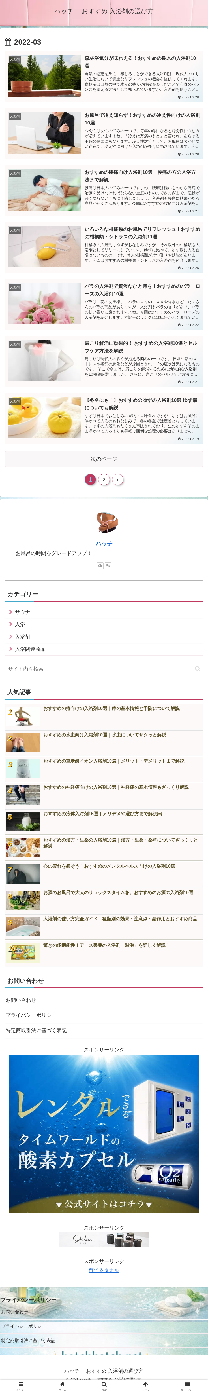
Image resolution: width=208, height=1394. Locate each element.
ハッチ (104, 547)
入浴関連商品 (30, 653)
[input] (104, 672)
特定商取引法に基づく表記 (36, 1034)
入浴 (20, 628)
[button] (198, 672)
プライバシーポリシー (31, 1019)
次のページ (104, 460)
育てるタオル (104, 1274)
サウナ (22, 616)
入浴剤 (22, 640)
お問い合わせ (21, 1004)
